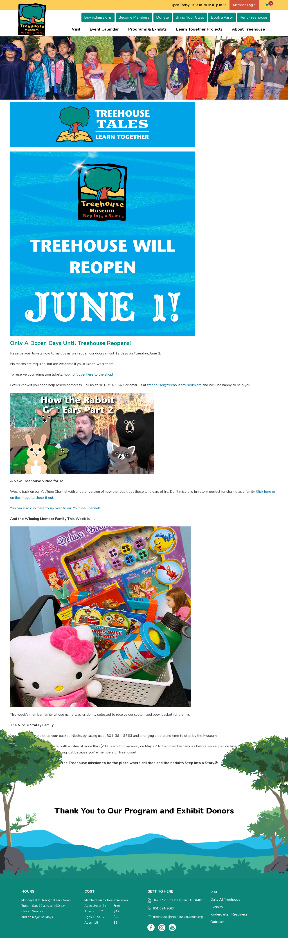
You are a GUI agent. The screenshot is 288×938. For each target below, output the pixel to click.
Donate (162, 17)
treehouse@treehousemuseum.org (174, 385)
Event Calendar (104, 29)
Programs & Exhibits (147, 29)
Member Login (244, 5)
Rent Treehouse (253, 17)
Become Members (133, 17)
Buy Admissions (98, 17)
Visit (76, 29)
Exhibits (216, 907)
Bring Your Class (190, 17)
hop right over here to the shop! (88, 374)
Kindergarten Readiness (229, 914)
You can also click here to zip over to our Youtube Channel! (55, 508)
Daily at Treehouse (225, 899)
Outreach (217, 921)
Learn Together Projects (199, 29)
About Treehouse (248, 29)
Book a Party (222, 17)
